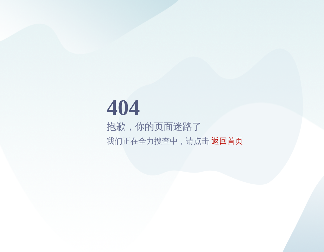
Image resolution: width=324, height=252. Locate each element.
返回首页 (227, 141)
